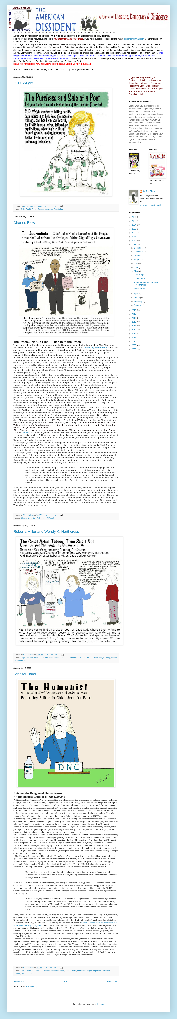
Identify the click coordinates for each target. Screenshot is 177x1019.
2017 (134, 314)
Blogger (100, 1004)
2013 (134, 330)
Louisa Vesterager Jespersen (89, 971)
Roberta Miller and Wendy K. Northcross (46, 531)
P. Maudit (50, 518)
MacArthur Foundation (54, 209)
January (138, 305)
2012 (134, 333)
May (136, 271)
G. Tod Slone (149, 191)
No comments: (51, 206)
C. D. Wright (23, 83)
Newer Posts (20, 981)
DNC (23, 971)
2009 (134, 345)
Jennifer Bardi (24, 674)
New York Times (39, 518)
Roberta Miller (92, 658)
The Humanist (26, 974)
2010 (134, 341)
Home (66, 981)
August (137, 259)
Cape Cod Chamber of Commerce (52, 658)
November (139, 252)
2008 (134, 349)
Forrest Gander (38, 209)
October (138, 255)
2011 (134, 337)
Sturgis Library (104, 658)
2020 (134, 240)
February (138, 301)
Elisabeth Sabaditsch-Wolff (53, 971)
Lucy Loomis (72, 658)
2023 (134, 229)
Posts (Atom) (31, 986)
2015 (134, 322)
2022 (134, 233)
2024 (134, 225)
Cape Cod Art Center (29, 658)
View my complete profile (151, 205)
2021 (134, 236)
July (136, 263)
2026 (134, 217)
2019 (134, 244)
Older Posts (112, 981)
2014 (134, 326)
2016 (134, 318)
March (137, 297)
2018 (134, 310)
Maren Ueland (107, 971)
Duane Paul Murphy (34, 971)
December (139, 248)
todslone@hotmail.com (134, 39)
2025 (134, 221)
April (136, 293)
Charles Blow (24, 223)
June (136, 267)
